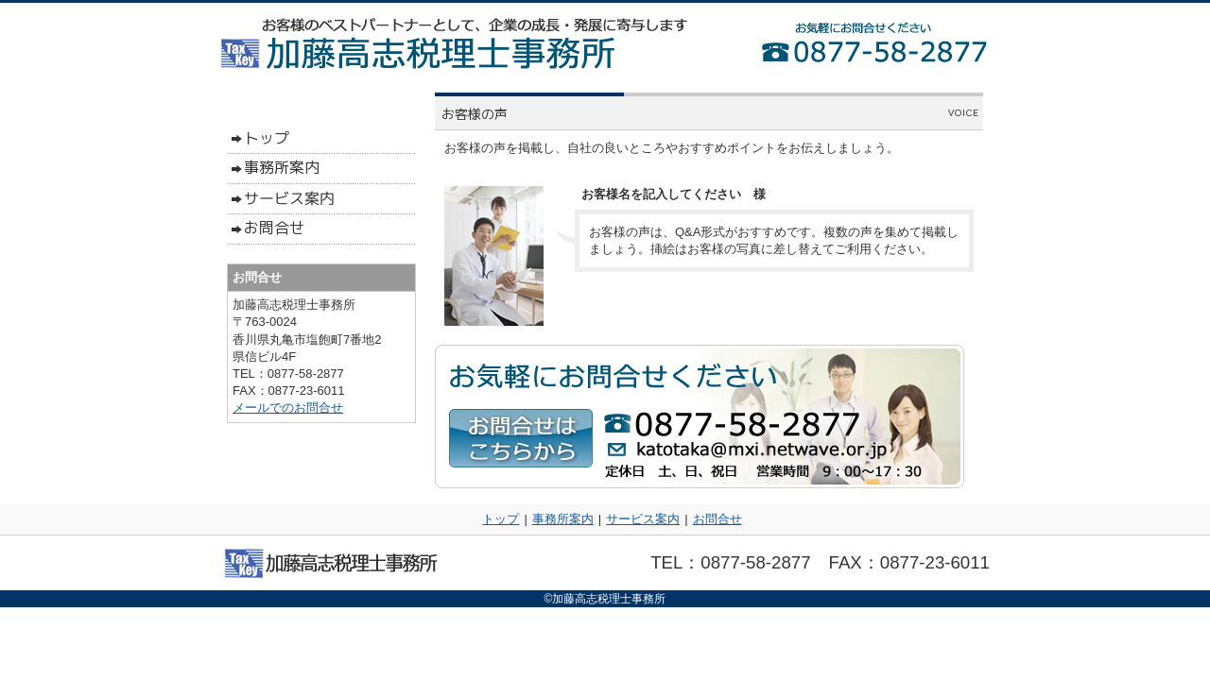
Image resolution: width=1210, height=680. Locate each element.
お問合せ (717, 519)
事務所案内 (563, 519)
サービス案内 (643, 519)
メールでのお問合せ (288, 407)
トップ (500, 519)
